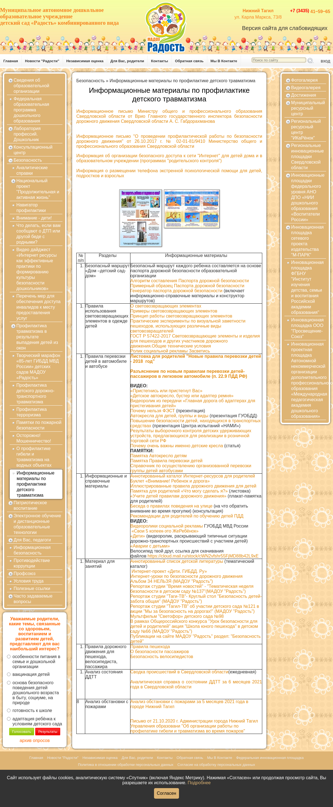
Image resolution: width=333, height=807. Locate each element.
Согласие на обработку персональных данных (216, 765)
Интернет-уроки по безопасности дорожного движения (186, 576)
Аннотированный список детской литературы (176, 561)
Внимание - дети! (34, 218)
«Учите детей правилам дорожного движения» (178, 496)
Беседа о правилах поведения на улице (171, 506)
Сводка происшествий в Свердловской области (179, 671)
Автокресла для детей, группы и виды (169, 415)
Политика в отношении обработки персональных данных (125, 765)
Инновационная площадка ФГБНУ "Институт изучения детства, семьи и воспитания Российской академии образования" (307, 287)
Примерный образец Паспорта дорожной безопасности (187, 285)
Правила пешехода (150, 646)
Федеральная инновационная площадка (270, 758)
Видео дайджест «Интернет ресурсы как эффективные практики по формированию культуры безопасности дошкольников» (36, 269)
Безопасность (28, 160)
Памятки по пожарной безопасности (38, 425)
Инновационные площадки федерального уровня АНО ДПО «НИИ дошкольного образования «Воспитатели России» (307, 197)
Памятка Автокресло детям (158, 455)
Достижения (303, 95)
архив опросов (35, 740)
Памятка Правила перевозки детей (166, 460)
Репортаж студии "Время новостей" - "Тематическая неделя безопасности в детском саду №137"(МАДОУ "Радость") (192, 589)
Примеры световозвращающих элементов (173, 311)
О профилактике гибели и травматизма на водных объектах (34, 457)
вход (325, 61)
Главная (10, 61)
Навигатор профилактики (31, 208)
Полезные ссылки (32, 588)
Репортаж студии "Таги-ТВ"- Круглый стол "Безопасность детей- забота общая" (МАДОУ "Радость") (196, 599)
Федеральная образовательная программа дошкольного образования (31, 109)
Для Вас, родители (127, 61)
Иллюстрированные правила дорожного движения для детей (193, 486)
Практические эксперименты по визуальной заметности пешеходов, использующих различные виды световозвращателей (188, 326)
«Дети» (137, 536)
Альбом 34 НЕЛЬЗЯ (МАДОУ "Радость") (171, 581)
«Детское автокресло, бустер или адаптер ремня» (182, 395)
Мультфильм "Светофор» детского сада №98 (177, 616)
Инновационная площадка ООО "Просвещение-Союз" (307, 328)
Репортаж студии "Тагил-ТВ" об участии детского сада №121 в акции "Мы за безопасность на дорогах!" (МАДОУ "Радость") (194, 609)
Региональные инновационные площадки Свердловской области (307, 156)
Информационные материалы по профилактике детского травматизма (35, 484)
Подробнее (199, 782)
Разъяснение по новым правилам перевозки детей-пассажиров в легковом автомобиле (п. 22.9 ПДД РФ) (188, 374)
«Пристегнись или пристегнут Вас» (166, 390)
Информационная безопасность (32, 550)
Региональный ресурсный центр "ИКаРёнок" (306, 129)
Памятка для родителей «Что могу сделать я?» (179, 491)
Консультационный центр (33, 150)
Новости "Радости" (42, 61)
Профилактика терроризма (31, 412)
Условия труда (29, 581)
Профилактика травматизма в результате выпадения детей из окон (37, 336)
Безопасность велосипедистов (161, 656)
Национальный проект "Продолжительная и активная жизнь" (37, 189)
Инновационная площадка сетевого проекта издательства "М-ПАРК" (307, 241)
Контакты (159, 61)
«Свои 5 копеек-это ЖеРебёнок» (165, 531)
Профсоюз (25, 573)
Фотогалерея (304, 80)
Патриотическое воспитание (30, 505)
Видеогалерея (306, 87)
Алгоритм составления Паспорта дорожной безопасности (189, 280)
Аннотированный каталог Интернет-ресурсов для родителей (192, 476)
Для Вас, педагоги (32, 540)
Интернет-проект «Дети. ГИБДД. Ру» (169, 571)
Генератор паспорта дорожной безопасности (176, 290)
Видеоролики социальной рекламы (166, 526)
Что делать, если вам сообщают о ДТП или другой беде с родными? (38, 233)
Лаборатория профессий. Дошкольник (27, 134)
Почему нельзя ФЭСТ (152, 410)
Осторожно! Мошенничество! (33, 438)
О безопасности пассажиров (159, 651)
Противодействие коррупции (32, 563)
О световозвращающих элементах (165, 306)
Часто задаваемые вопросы (33, 599)
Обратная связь (189, 61)
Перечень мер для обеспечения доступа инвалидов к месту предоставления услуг (38, 307)
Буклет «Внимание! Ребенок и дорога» (170, 481)
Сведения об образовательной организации (31, 86)
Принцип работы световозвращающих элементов (181, 316)
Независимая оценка (85, 61)
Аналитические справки (32, 170)
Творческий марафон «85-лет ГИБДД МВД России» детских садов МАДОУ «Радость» (38, 366)
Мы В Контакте (224, 61)
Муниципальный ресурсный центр (308, 108)
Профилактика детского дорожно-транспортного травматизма (35, 393)
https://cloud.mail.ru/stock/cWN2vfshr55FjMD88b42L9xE (203, 556)
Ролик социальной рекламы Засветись (170, 351)
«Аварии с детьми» (150, 546)
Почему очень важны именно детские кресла (176, 445)
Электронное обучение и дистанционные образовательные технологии (37, 524)
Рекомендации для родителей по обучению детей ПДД (187, 516)
